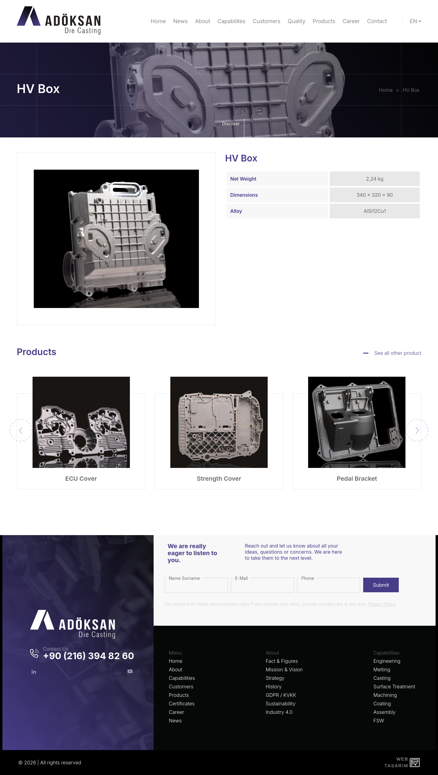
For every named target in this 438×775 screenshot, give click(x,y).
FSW (379, 721)
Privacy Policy (382, 604)
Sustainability (280, 704)
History (274, 686)
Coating (382, 704)
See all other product (398, 353)
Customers (181, 686)
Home (175, 661)
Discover (232, 128)
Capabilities (182, 678)
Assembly (385, 712)
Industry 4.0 (279, 712)
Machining (385, 695)
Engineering (387, 661)
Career (176, 712)
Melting (382, 669)
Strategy (275, 678)
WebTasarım (395, 762)
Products (179, 695)
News (175, 721)
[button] (417, 430)
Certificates (182, 704)
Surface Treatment (394, 686)
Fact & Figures (282, 661)
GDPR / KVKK (281, 695)
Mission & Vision (284, 669)
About (175, 669)
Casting (382, 678)
